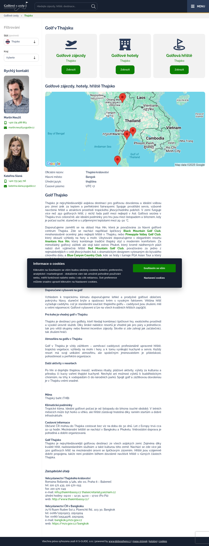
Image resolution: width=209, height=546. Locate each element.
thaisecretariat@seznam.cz (99, 492)
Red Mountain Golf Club (106, 248)
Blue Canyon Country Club (84, 255)
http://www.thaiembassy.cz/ (70, 499)
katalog (153, 541)
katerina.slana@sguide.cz (20, 186)
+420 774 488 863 (15, 122)
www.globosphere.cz (120, 541)
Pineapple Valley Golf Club (143, 234)
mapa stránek (140, 541)
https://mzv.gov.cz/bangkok (70, 523)
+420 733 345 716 (15, 181)
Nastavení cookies (154, 277)
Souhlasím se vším (154, 268)
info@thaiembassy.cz (68, 492)
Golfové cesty (11, 15)
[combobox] (21, 42)
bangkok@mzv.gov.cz (68, 520)
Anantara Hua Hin (57, 241)
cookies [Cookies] (163, 541)
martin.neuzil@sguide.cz (19, 127)
